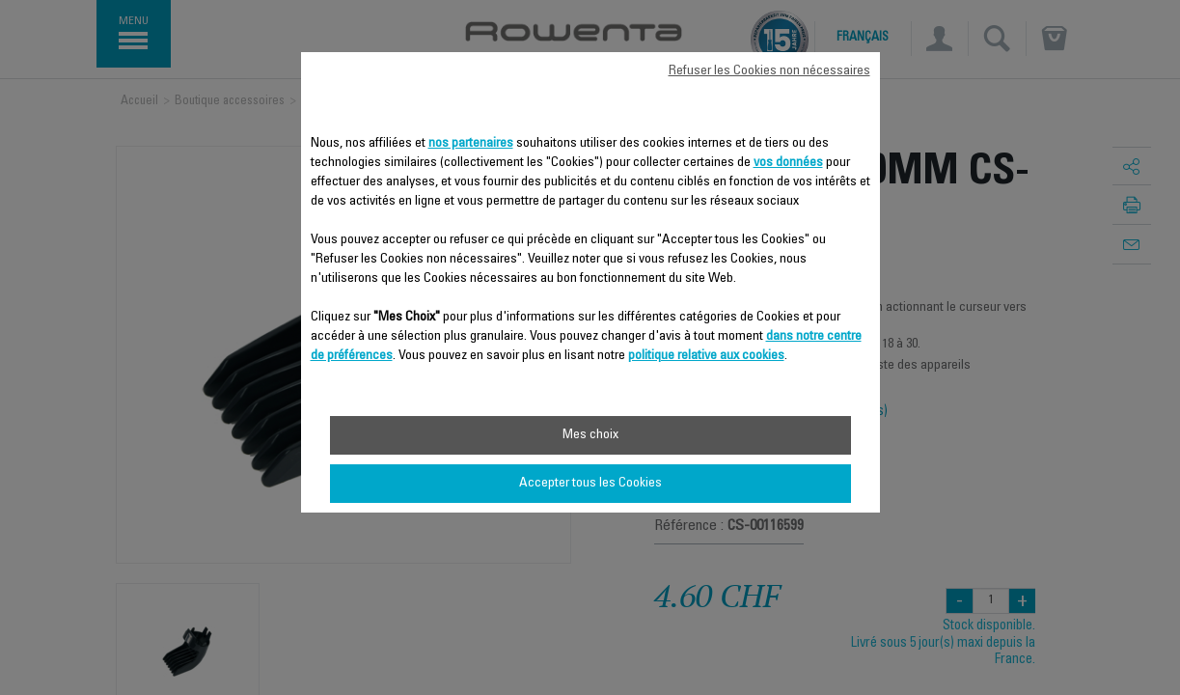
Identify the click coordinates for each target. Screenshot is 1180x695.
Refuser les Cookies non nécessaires (769, 71)
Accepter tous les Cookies (590, 483)
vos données (788, 163)
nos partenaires (470, 144)
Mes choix (590, 435)
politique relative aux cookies (706, 356)
